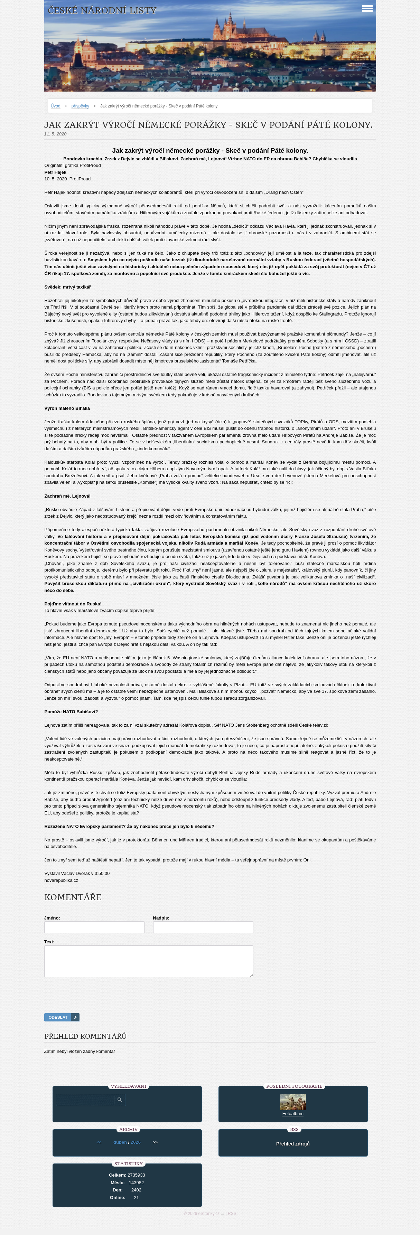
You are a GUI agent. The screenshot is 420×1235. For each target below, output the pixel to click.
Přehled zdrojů (293, 1150)
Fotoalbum (293, 1119)
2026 (136, 1148)
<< (99, 1148)
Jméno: (52, 918)
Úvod (55, 106)
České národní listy (102, 10)
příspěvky (80, 106)
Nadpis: (161, 918)
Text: (49, 941)
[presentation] (210, 1003)
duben (120, 1148)
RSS (232, 1219)
